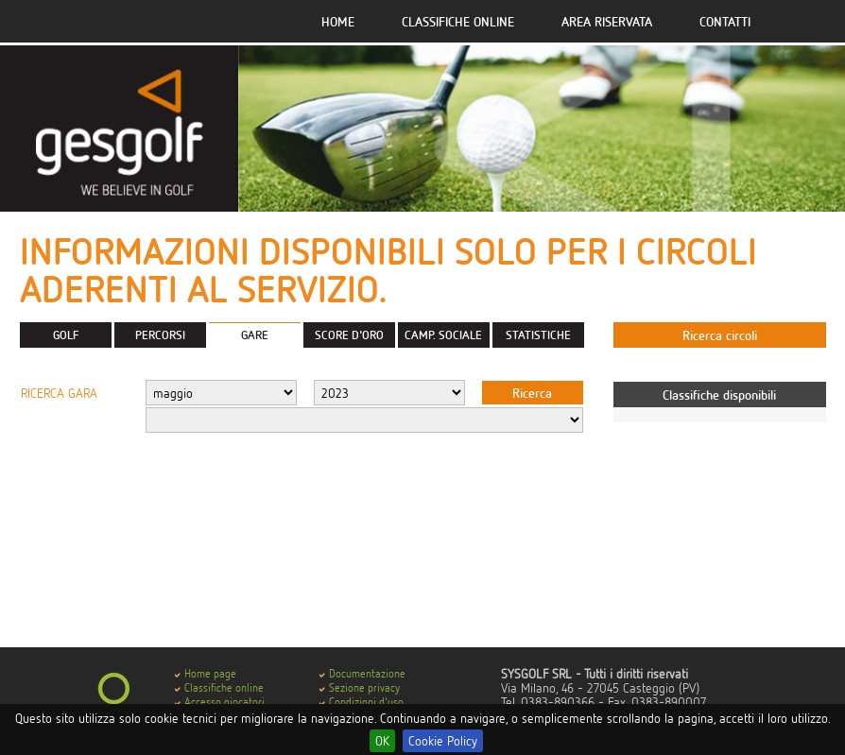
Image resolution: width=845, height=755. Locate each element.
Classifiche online (458, 21)
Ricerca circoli (719, 335)
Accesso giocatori (224, 702)
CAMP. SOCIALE (443, 334)
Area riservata (606, 21)
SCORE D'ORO (349, 334)
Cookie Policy (442, 740)
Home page (210, 673)
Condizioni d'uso (366, 702)
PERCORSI (160, 334)
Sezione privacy (364, 687)
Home (337, 21)
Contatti (724, 21)
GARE (254, 334)
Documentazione (367, 673)
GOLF (65, 334)
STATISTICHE (538, 334)
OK (382, 740)
